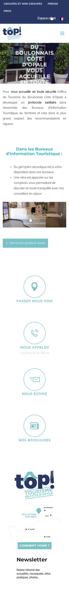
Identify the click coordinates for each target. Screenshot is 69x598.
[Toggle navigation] (62, 33)
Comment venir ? (34, 545)
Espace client (47, 18)
